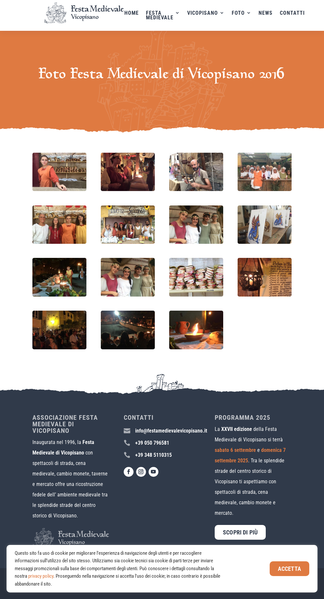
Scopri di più (240, 532)
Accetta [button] (289, 568)
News (272, 13)
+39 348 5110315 (153, 455)
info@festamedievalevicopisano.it (171, 431)
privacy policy (40, 576)
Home (138, 13)
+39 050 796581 (152, 443)
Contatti (298, 13)
